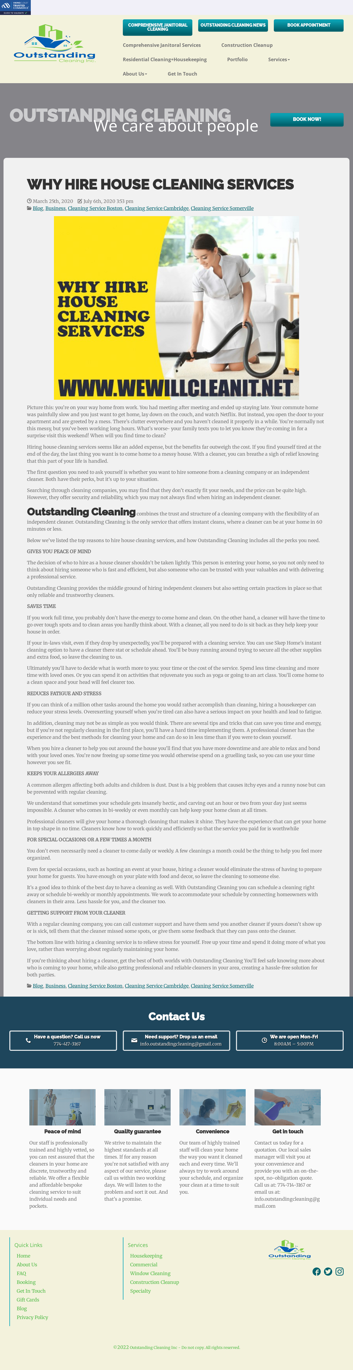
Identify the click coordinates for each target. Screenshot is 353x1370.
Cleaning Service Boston (95, 208)
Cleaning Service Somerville (222, 208)
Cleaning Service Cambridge (157, 208)
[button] (289, 57)
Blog (38, 208)
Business (55, 208)
